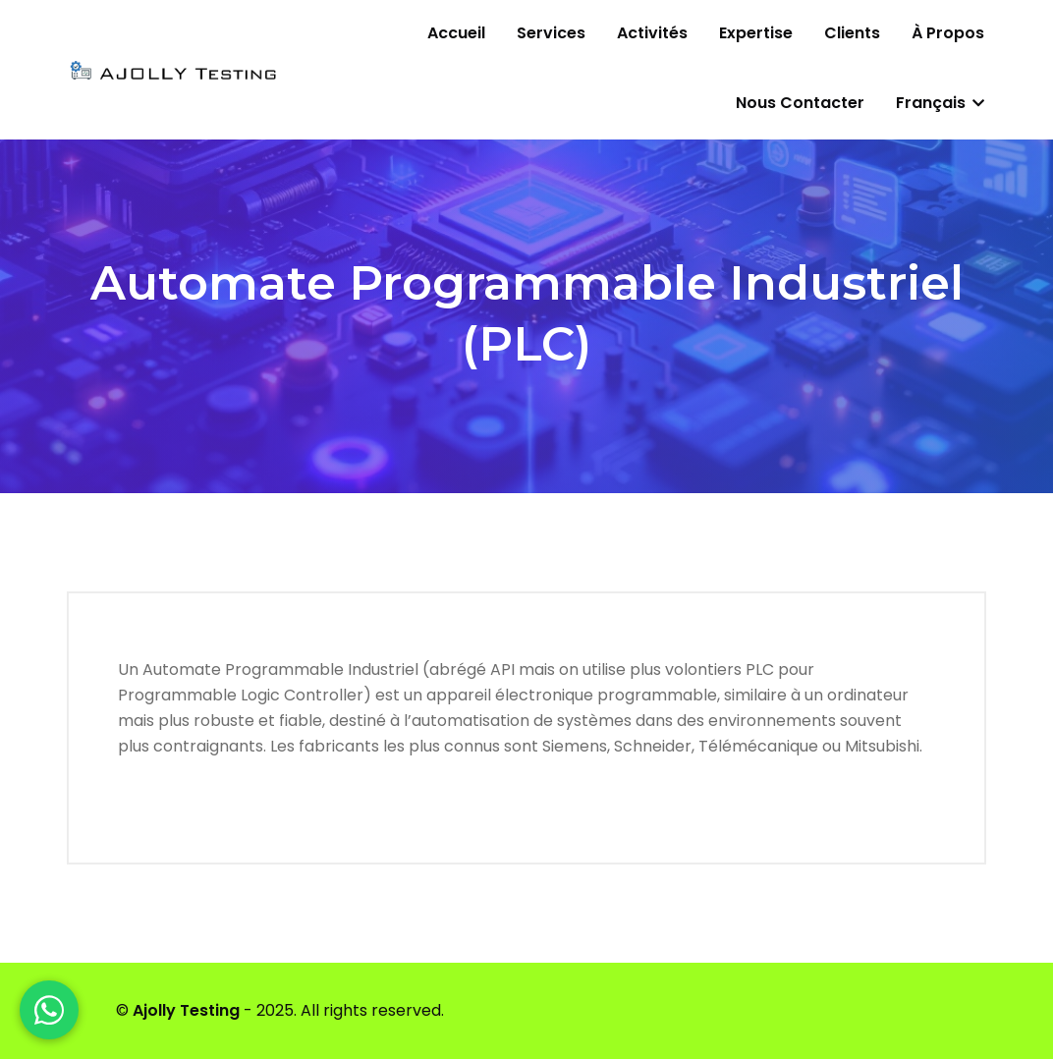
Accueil (456, 33)
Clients (852, 33)
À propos (948, 33)
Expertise (756, 33)
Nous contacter (800, 102)
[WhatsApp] (49, 1009)
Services (551, 33)
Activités (652, 33)
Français (940, 102)
